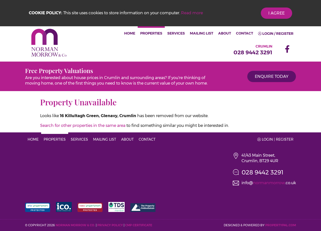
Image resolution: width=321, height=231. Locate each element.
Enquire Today (271, 76)
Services (176, 33)
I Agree (276, 13)
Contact (244, 33)
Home (129, 33)
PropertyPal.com (280, 225)
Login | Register (275, 139)
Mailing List (201, 33)
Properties (151, 33)
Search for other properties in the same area (82, 125)
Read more (192, 13)
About (224, 33)
